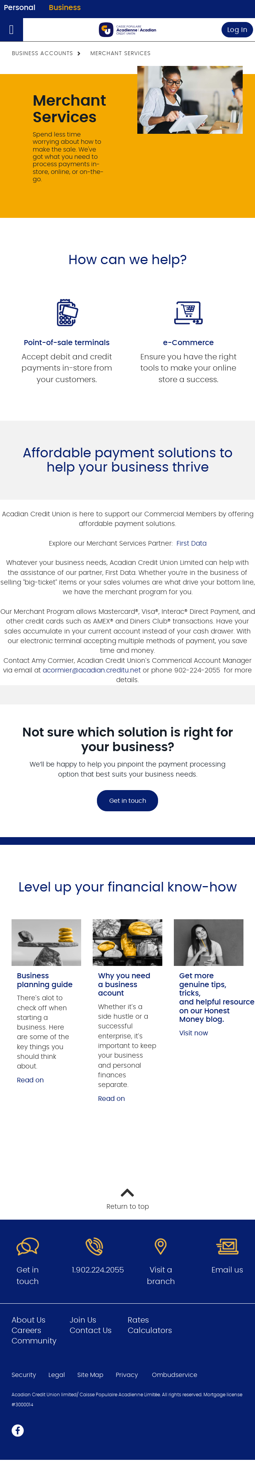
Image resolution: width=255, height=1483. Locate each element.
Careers (26, 1331)
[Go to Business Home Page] (128, 29)
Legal (56, 1375)
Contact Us (91, 1331)
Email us (227, 1270)
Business (65, 8)
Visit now (193, 1033)
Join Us (83, 1320)
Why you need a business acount (124, 984)
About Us (28, 1320)
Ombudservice (175, 1375)
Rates (138, 1320)
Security (24, 1375)
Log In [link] (237, 30)
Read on (30, 1080)
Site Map (90, 1375)
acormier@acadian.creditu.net (92, 670)
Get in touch (127, 801)
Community (34, 1341)
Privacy (127, 1375)
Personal (19, 8)
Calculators (150, 1331)
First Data (191, 543)
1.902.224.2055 (98, 1270)
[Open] (11, 29)
